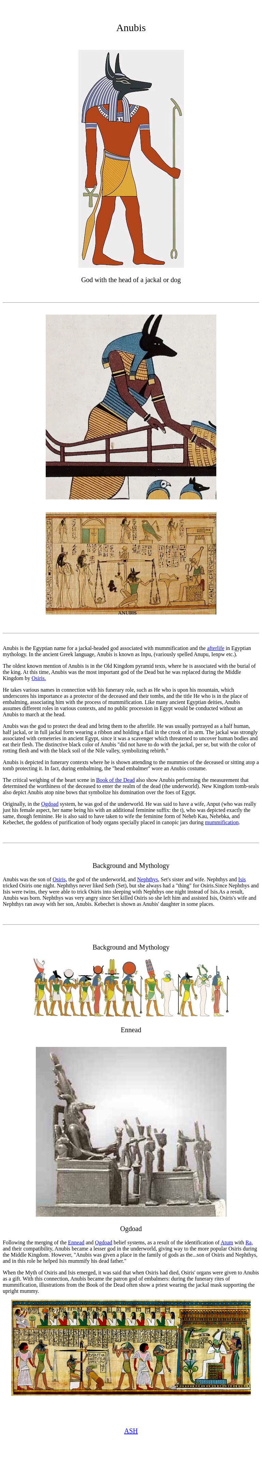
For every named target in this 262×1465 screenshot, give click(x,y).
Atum (227, 1242)
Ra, (249, 1242)
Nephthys (147, 879)
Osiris (59, 879)
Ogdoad (50, 804)
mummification (222, 822)
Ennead (76, 1242)
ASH (131, 1431)
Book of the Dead (115, 780)
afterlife (215, 648)
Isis (242, 879)
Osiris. (38, 678)
